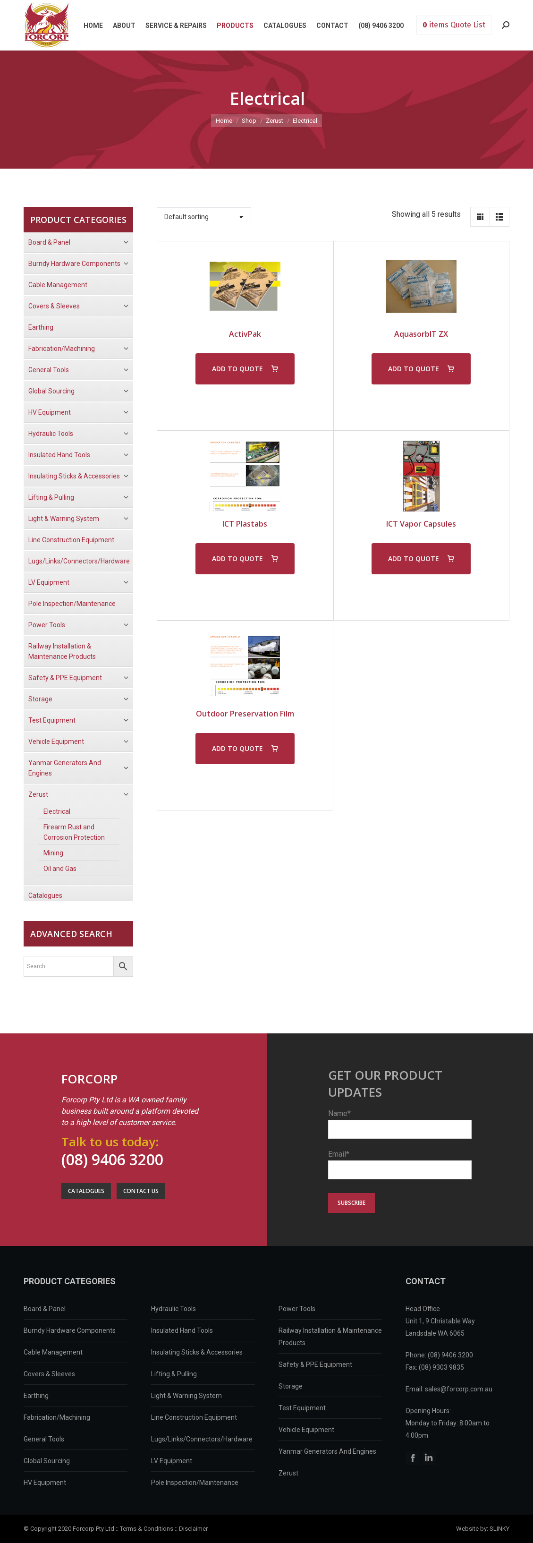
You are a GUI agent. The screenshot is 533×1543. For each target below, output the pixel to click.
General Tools (44, 1439)
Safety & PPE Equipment (315, 1364)
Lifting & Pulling (174, 1374)
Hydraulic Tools (173, 1309)
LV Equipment (171, 1461)
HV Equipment (45, 1482)
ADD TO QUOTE (237, 368)
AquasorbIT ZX (421, 334)
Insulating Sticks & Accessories (197, 1352)
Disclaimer (193, 1528)
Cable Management (53, 1352)
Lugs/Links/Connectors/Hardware (202, 1439)
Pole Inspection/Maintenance (194, 1482)
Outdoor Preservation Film (245, 713)
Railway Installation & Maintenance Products (330, 1337)
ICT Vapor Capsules (421, 524)
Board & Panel (45, 1309)
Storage (291, 1386)
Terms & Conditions (146, 1528)
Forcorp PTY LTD (47, 25)
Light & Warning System (186, 1395)
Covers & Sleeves (49, 1374)
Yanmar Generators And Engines (327, 1451)
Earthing (36, 1395)
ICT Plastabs (244, 524)
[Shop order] (204, 216)
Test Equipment (302, 1408)
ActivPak (245, 334)
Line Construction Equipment (194, 1417)
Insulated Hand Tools (182, 1330)
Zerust (288, 1473)
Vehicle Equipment (306, 1429)
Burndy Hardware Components (70, 1330)
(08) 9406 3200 (112, 1159)
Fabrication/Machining (57, 1417)
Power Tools (297, 1309)
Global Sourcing (47, 1461)
